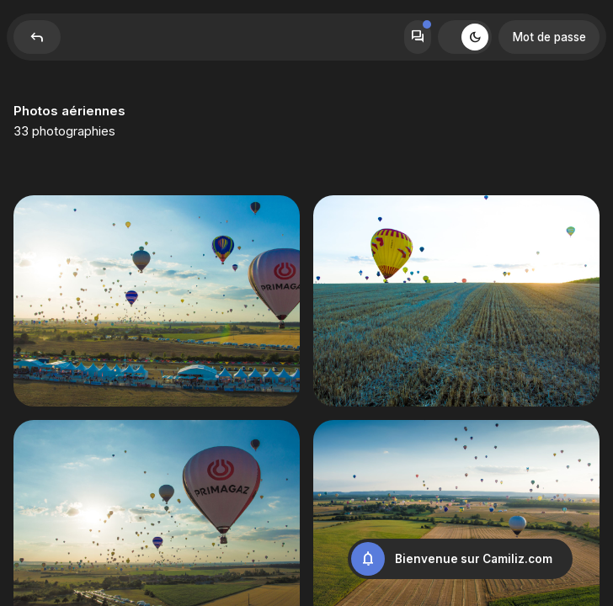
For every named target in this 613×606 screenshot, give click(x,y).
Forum (417, 37)
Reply (37, 37)
